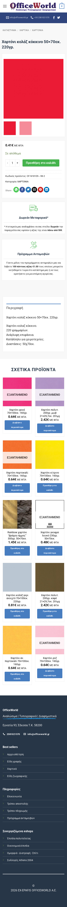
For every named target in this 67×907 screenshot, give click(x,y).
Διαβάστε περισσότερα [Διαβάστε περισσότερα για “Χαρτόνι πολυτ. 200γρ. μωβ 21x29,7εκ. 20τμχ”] (50, 428)
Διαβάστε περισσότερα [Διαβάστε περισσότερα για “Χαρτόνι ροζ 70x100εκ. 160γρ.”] (50, 673)
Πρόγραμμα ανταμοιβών (21, 818)
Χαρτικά (12, 768)
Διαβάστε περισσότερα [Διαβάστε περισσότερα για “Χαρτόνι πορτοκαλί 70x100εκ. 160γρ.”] (17, 487)
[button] (5, 6)
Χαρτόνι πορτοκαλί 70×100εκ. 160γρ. (17, 474)
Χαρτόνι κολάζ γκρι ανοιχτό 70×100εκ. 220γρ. (17, 598)
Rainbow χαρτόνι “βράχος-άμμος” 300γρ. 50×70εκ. (17, 535)
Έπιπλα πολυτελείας (19, 838)
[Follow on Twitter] (58, 17)
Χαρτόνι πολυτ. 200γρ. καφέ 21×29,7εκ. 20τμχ (50, 598)
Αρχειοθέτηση (15, 754)
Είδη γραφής (14, 761)
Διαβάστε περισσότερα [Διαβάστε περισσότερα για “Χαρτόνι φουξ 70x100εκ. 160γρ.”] (17, 425)
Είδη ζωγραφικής (17, 776)
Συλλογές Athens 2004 (20, 860)
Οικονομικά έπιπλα (18, 845)
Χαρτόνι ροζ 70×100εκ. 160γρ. (50, 660)
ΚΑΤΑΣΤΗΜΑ (9, 30)
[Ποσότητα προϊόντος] (12, 163)
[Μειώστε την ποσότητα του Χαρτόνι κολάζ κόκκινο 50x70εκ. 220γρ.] (7, 163)
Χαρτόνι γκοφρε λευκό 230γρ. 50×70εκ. (50, 535)
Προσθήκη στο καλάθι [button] (50, 487)
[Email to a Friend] (34, 190)
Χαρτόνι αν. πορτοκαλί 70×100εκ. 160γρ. (17, 661)
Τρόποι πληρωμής (17, 810)
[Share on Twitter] (28, 190)
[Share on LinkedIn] (46, 190)
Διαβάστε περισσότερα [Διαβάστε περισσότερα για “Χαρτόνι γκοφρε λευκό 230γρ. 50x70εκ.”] (50, 550)
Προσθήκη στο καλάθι (41, 163)
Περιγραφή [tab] (14, 308)
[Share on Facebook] (22, 190)
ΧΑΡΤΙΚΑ (24, 30)
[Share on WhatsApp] (16, 190)
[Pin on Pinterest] (40, 190)
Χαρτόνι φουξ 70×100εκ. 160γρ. (17, 411)
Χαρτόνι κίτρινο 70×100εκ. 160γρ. (50, 474)
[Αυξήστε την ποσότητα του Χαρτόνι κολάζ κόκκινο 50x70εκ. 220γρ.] (17, 163)
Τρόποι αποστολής (17, 803)
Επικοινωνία (14, 796)
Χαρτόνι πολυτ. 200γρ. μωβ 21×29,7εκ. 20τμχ (50, 412)
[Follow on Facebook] (54, 17)
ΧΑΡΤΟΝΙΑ (37, 30)
